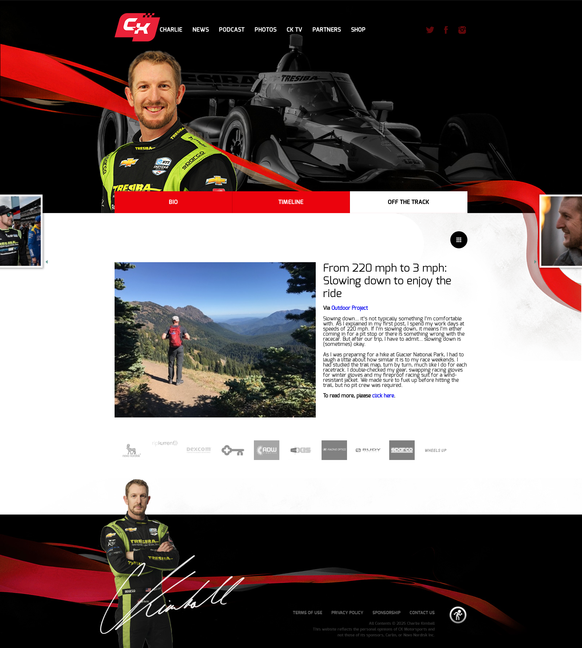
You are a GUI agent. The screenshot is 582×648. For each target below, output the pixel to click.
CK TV (294, 30)
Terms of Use (307, 613)
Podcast (231, 30)
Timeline (290, 202)
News (200, 30)
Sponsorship (386, 613)
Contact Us (422, 613)
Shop (358, 30)
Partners (326, 30)
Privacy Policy (347, 613)
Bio (173, 202)
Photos (265, 30)
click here (383, 396)
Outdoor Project (349, 308)
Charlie (171, 30)
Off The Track (408, 202)
